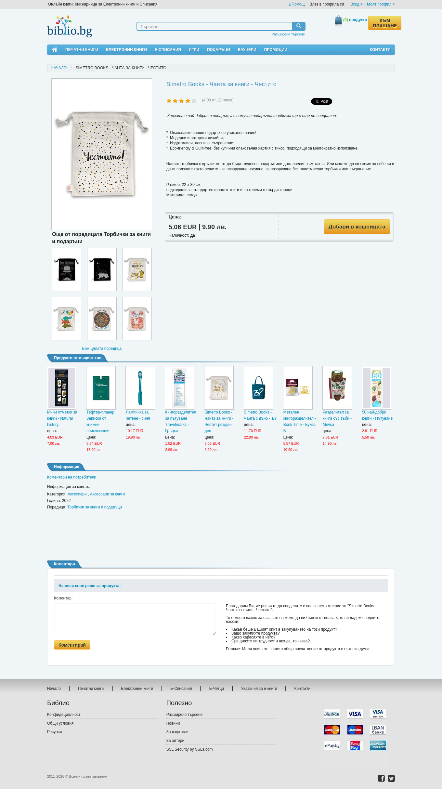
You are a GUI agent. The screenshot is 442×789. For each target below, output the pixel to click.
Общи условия (60, 723)
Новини (173, 723)
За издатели (177, 732)
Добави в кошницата (357, 227)
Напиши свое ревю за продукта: (89, 586)
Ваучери (247, 49)
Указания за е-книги (259, 688)
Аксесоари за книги (107, 494)
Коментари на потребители (71, 477)
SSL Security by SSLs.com (189, 749)
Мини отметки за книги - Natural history (62, 418)
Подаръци (218, 49)
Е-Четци (216, 688)
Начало (59, 68)
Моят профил (381, 4)
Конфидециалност (64, 714)
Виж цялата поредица (102, 348)
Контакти (380, 49)
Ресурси (54, 732)
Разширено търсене (288, 34)
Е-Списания (168, 49)
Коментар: (63, 598)
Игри (194, 49)
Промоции (275, 49)
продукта (355, 20)
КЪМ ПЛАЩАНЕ (385, 23)
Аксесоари (77, 494)
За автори (175, 740)
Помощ (297, 4)
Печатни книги (81, 49)
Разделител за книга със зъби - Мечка (337, 418)
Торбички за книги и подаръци (94, 507)
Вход (357, 4)
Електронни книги (126, 49)
